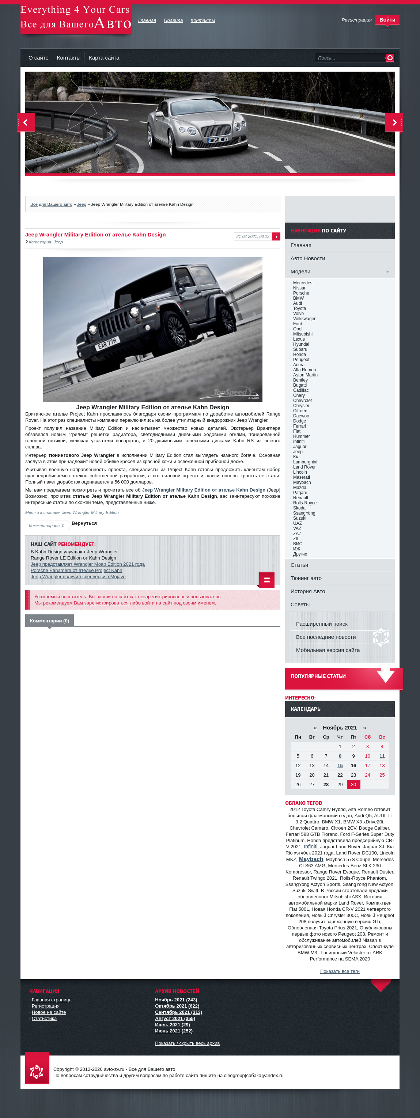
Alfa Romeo (304, 369)
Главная (301, 245)
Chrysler (301, 405)
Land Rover (304, 467)
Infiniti (298, 441)
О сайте (39, 57)
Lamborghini (305, 462)
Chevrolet (302, 400)
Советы (300, 604)
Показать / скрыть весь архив (187, 1043)
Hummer (301, 436)
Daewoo (301, 415)
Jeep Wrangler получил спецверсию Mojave (78, 576)
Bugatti (300, 385)
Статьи (299, 565)
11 (382, 756)
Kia (296, 456)
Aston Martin (305, 375)
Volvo (298, 313)
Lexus (299, 339)
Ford (297, 323)
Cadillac (301, 390)
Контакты (69, 57)
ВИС (297, 543)
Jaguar (300, 446)
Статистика (44, 1018)
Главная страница (52, 1000)
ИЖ (296, 549)
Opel (297, 328)
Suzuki (299, 518)
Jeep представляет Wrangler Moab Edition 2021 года (88, 564)
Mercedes (302, 282)
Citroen (300, 410)
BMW (298, 298)
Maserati (301, 477)
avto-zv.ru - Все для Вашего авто (76, 18)
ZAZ (297, 533)
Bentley (300, 380)
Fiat (296, 431)
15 (340, 765)
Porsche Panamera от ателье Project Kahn (76, 570)
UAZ (297, 523)
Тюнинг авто (306, 578)
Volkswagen (305, 318)
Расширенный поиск (322, 624)
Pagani (300, 492)
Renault (300, 497)
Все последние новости (326, 637)
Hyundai (301, 344)
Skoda (299, 508)
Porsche (301, 293)
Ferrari (299, 426)
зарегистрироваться (106, 603)
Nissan (300, 288)
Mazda (299, 487)
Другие (300, 554)
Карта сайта (104, 57)
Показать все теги (340, 971)
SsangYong (304, 513)
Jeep (81, 204)
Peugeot (301, 359)
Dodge (299, 421)
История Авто (308, 591)
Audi (297, 303)
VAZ (297, 528)
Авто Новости (308, 258)
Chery (299, 395)
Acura (298, 364)
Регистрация (46, 1006)
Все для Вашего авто (51, 204)
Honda (299, 354)
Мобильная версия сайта (328, 650)
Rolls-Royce (305, 502)
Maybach (302, 482)
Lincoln (300, 472)
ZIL (296, 538)
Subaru (300, 349)
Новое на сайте (49, 1012)
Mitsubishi (303, 334)
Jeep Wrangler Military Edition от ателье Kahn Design (203, 490)
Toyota (299, 308)
